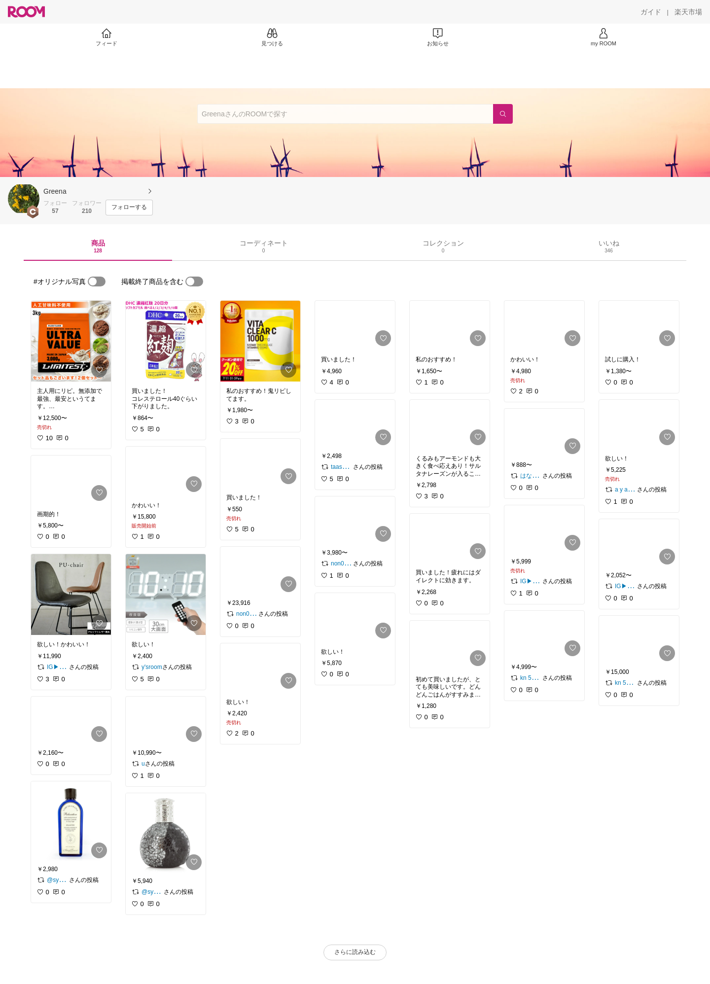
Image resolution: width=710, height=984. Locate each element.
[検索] (503, 114)
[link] (71, 341)
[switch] (97, 281)
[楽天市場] (688, 11)
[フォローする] (129, 207)
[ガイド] (650, 11)
